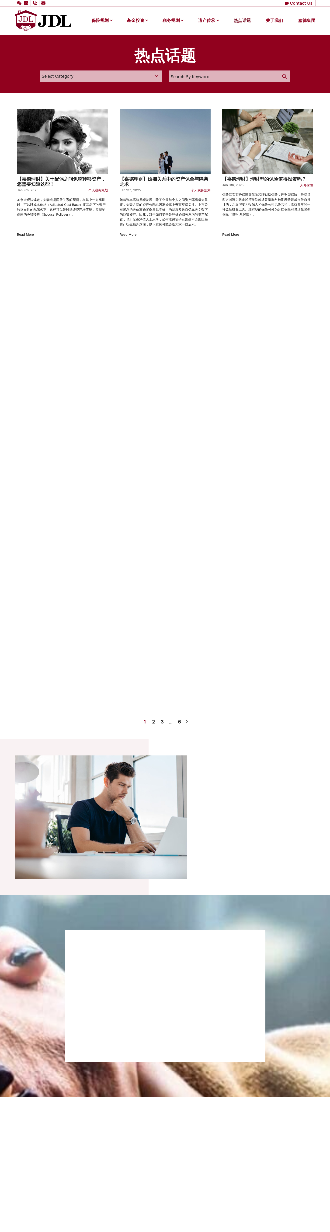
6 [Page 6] (179, 721)
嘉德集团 (306, 20)
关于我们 (274, 20)
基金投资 (135, 20)
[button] (18, 3)
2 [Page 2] (153, 721)
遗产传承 (206, 20)
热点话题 (242, 20)
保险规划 (100, 20)
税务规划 (171, 20)
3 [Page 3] (162, 721)
